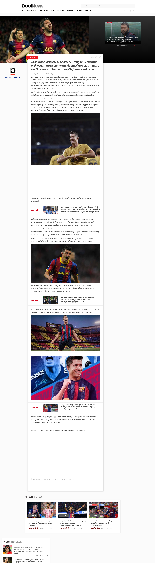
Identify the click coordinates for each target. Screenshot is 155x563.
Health (42, 548)
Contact (19, 551)
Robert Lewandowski (68, 479)
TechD (42, 542)
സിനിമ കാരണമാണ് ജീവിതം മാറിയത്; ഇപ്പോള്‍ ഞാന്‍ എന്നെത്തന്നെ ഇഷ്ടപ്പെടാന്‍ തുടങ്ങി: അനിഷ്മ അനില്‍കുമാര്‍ (132, 88)
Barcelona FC (36, 479)
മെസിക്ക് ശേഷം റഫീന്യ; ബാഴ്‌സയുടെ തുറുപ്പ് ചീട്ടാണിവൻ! (101, 523)
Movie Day (91, 545)
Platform (91, 542)
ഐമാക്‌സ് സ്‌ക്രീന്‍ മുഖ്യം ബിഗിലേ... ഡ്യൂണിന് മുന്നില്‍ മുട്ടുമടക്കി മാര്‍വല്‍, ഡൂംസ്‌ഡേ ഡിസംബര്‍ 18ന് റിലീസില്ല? (133, 128)
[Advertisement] (65, 186)
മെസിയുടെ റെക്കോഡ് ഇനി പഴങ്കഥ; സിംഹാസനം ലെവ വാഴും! (41, 523)
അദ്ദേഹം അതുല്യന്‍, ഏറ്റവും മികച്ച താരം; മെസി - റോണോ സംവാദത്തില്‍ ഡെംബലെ (133, 97)
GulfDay (67, 550)
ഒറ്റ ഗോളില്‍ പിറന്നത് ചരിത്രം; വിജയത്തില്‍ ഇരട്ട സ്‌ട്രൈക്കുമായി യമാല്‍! (73, 523)
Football (55, 479)
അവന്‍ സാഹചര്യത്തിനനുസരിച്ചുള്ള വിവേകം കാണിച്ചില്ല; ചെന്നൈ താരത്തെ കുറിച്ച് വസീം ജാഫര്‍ (122, 39)
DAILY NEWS (44, 10)
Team (18, 543)
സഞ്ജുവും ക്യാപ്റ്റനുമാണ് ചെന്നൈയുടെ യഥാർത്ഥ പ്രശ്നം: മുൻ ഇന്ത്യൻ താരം (133, 137)
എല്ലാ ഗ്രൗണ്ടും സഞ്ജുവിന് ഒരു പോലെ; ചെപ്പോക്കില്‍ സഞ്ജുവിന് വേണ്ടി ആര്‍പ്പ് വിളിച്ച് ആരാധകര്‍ (78, 407)
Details (42, 550)
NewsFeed (91, 548)
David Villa (47, 479)
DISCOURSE (60, 10)
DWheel (42, 545)
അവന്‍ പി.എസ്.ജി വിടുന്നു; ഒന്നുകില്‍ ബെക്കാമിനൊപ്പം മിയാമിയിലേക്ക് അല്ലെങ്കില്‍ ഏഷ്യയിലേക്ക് (77, 299)
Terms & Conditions (24, 548)
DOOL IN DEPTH (32, 10)
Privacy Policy (22, 545)
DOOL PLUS (88, 10)
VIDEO (52, 10)
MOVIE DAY (70, 10)
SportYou (67, 548)
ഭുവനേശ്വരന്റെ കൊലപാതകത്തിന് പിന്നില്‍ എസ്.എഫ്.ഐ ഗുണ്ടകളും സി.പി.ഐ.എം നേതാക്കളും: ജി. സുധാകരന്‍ (131, 118)
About (18, 540)
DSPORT (79, 10)
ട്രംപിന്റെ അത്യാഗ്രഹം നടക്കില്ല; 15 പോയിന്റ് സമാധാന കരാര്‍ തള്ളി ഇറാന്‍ (131, 147)
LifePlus (67, 545)
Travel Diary (68, 542)
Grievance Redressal (24, 553)
